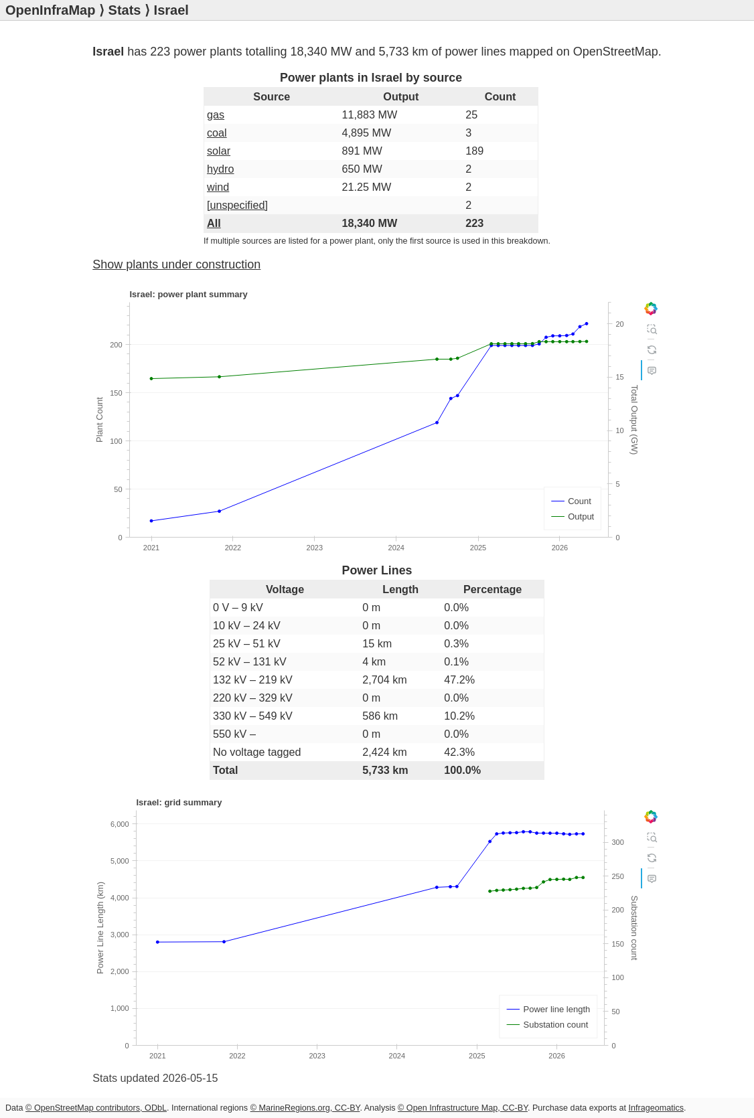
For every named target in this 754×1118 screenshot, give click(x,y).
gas (215, 114)
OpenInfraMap (50, 10)
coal (217, 133)
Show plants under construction (176, 264)
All (214, 223)
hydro (220, 169)
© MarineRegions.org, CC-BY (305, 1108)
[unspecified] (237, 205)
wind (218, 187)
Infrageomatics (656, 1108)
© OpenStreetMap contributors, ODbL (96, 1108)
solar (218, 151)
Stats (124, 10)
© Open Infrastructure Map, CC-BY (463, 1108)
